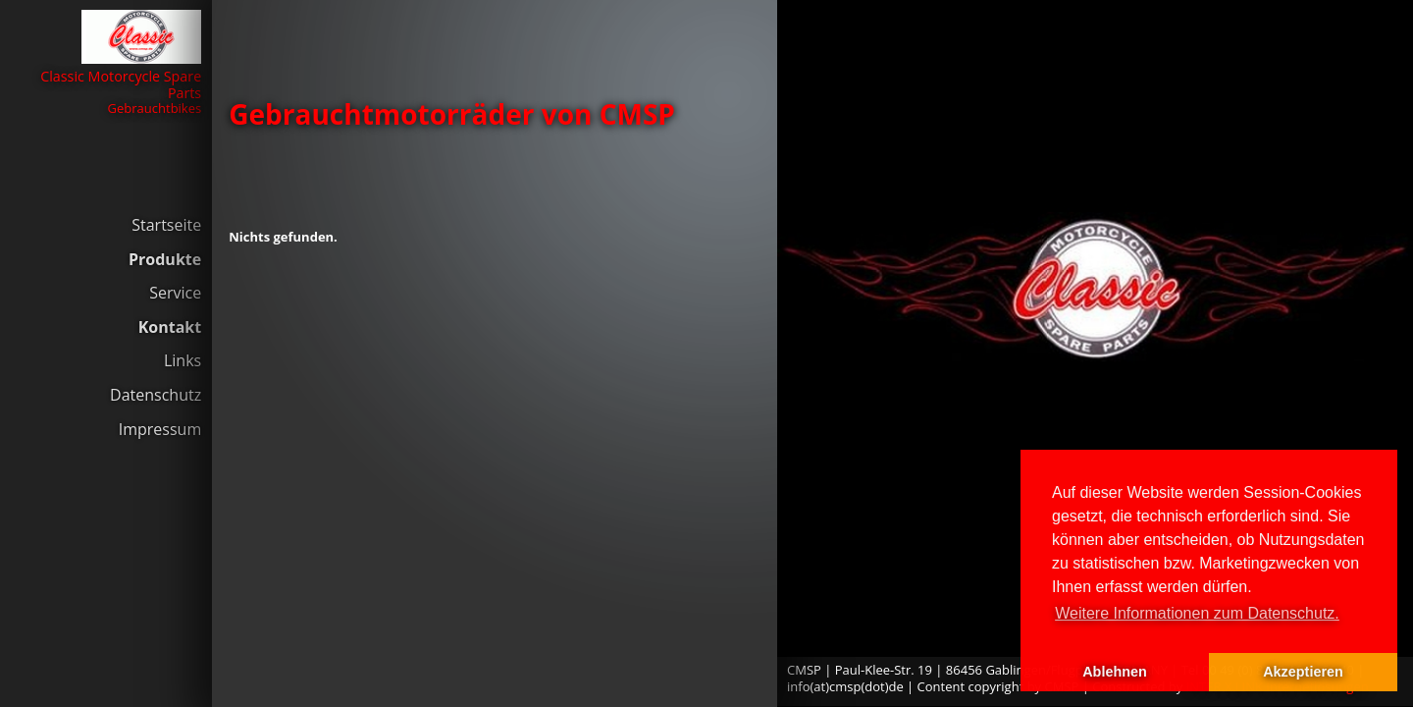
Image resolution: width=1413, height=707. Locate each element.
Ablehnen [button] (1114, 672)
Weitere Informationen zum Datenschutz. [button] (1197, 613)
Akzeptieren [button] (1303, 672)
